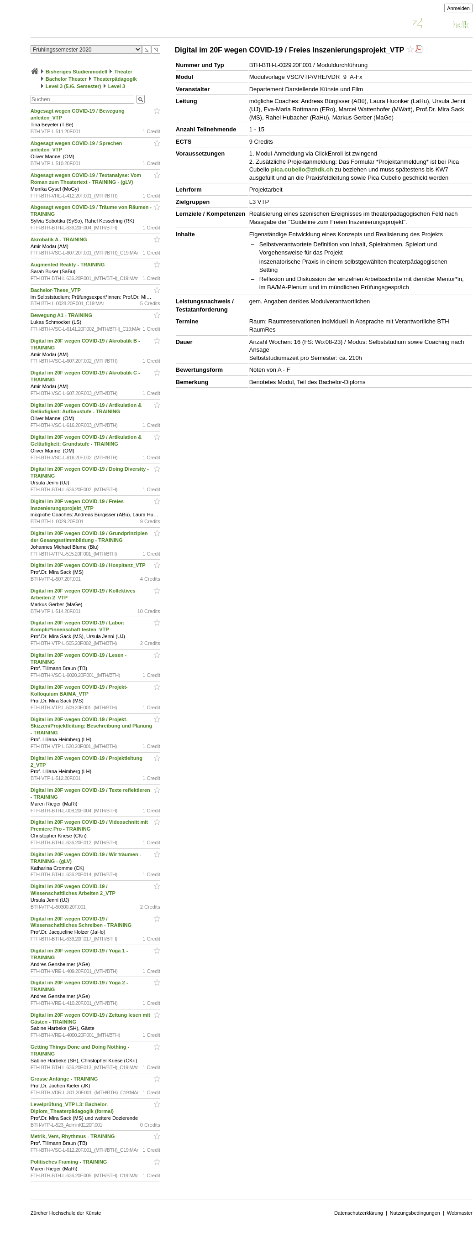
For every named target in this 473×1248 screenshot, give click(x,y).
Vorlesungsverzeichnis (97, 24)
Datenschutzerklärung (358, 1213)
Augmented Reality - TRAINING (68, 264)
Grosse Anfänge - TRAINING (65, 1079)
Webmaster (460, 1213)
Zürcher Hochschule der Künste (66, 1213)
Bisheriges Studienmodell (76, 71)
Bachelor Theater (66, 79)
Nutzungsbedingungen (415, 1213)
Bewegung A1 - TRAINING (62, 315)
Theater (123, 71)
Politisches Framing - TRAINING (70, 1162)
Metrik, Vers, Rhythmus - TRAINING (73, 1136)
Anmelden (458, 8)
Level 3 (116, 86)
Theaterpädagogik (115, 79)
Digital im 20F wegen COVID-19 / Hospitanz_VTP (89, 565)
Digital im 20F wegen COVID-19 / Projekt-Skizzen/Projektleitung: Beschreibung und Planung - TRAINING (91, 726)
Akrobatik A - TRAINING (60, 239)
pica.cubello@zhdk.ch (302, 169)
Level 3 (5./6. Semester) (73, 86)
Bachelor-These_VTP (56, 290)
